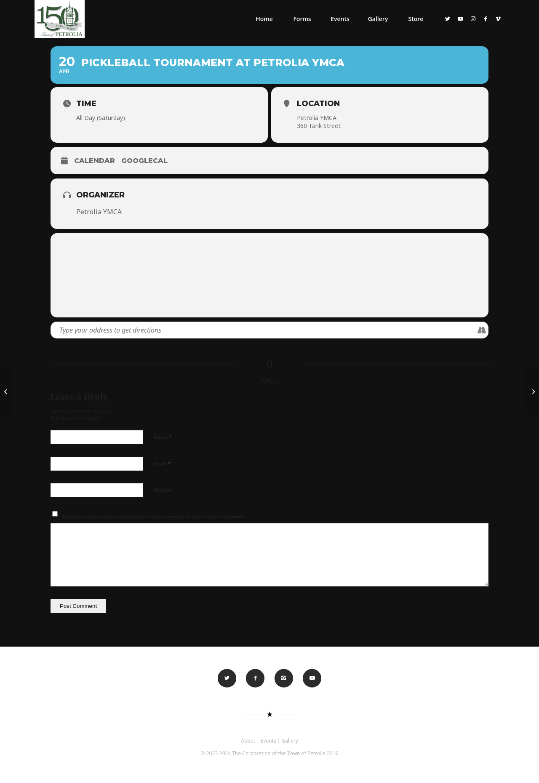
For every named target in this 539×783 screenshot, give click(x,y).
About (248, 740)
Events (268, 740)
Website (163, 490)
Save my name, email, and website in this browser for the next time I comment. (153, 516)
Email (162, 463)
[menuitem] (264, 19)
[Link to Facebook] (485, 18)
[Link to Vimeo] (498, 18)
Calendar (94, 161)
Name (163, 437)
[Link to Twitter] (447, 18)
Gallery (290, 740)
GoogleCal (144, 161)
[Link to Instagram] (473, 18)
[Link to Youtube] (460, 18)
